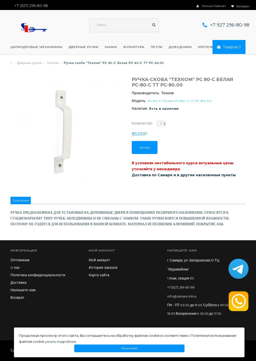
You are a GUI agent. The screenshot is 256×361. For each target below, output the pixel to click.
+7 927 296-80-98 (229, 25)
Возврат (17, 298)
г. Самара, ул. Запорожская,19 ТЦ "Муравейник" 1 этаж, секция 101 (193, 270)
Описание (20, 200)
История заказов (103, 268)
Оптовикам (20, 260)
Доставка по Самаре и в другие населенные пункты (184, 175)
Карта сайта (99, 276)
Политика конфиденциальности (37, 276)
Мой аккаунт (99, 260)
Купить (145, 147)
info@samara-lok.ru (181, 297)
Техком (53, 63)
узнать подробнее (60, 342)
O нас (15, 268)
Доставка (18, 283)
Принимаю (129, 348)
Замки (111, 47)
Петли (156, 47)
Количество (142, 123)
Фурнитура (133, 47)
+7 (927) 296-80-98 (180, 287)
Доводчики (180, 47)
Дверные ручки (83, 47)
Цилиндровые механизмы (36, 47)
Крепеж (205, 47)
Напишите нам (23, 290)
